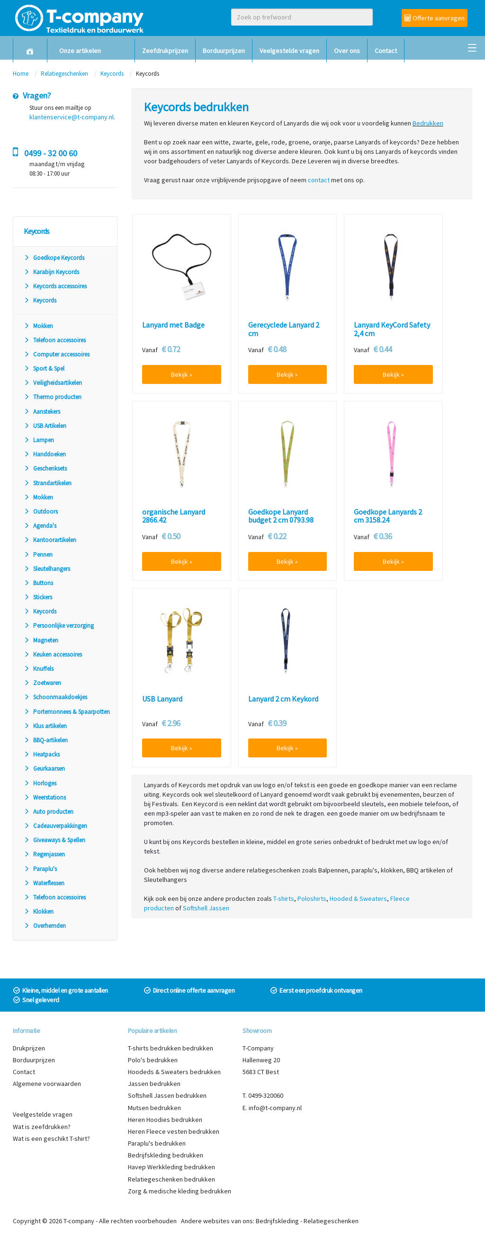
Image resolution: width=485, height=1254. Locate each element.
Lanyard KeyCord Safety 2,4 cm (392, 329)
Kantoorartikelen (50, 540)
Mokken (38, 326)
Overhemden (45, 926)
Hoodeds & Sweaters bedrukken (174, 1071)
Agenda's (40, 526)
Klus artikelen (45, 726)
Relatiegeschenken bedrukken (171, 1179)
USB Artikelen (45, 426)
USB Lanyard (162, 699)
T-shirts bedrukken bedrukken (170, 1048)
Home (20, 74)
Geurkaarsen (44, 769)
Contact (386, 50)
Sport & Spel (44, 369)
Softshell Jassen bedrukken (167, 1095)
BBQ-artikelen (46, 740)
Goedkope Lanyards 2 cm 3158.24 (388, 516)
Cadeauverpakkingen (55, 826)
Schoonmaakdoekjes (55, 697)
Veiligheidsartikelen (53, 383)
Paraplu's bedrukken (157, 1143)
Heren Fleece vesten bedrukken (173, 1131)
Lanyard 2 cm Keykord (283, 699)
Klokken (39, 911)
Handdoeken (45, 454)
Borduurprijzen (224, 50)
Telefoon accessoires (55, 340)
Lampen (39, 440)
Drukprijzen (29, 1048)
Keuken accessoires (53, 654)
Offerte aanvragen (434, 18)
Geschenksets (45, 468)
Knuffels (39, 669)
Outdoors (41, 511)
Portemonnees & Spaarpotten (67, 712)
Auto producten (48, 812)
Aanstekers (42, 412)
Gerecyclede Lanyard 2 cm (283, 329)
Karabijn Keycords (51, 272)
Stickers (38, 597)
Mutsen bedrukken (154, 1107)
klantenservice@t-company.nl (71, 117)
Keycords (112, 74)
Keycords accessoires (55, 286)
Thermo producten (52, 397)
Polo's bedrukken (153, 1060)
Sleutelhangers (47, 569)
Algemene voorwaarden (47, 1083)
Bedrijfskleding (277, 1221)
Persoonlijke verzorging (59, 626)
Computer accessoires (57, 354)
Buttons (38, 583)
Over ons (347, 50)
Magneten (41, 640)
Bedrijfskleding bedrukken (165, 1155)
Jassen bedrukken (154, 1083)
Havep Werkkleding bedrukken (171, 1167)
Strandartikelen (48, 483)
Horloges (40, 783)
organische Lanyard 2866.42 (173, 516)
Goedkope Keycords (54, 258)
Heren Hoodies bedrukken (165, 1119)
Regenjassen (44, 854)
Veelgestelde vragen (289, 50)
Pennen (38, 555)
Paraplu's (40, 869)
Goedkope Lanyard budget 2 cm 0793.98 (281, 516)
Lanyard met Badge (173, 325)
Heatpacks (42, 754)
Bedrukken (428, 123)
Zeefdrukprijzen (165, 50)
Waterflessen (44, 883)
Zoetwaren (42, 683)
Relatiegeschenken (64, 74)
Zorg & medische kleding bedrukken (179, 1191)
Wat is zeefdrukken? (42, 1126)
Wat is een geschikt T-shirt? (51, 1138)
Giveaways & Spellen (54, 840)
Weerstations (45, 797)
